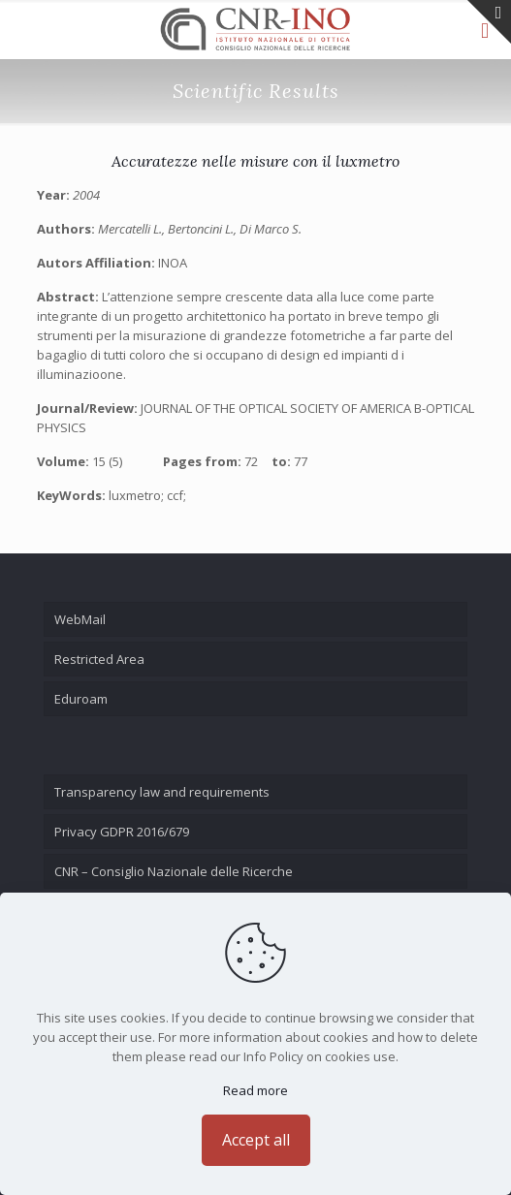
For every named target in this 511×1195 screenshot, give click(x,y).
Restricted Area (99, 659)
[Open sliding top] (489, 22)
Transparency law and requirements (162, 792)
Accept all (256, 1139)
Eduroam (81, 699)
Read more (255, 1090)
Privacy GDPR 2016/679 (121, 831)
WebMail (80, 619)
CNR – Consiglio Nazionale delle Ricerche (173, 871)
